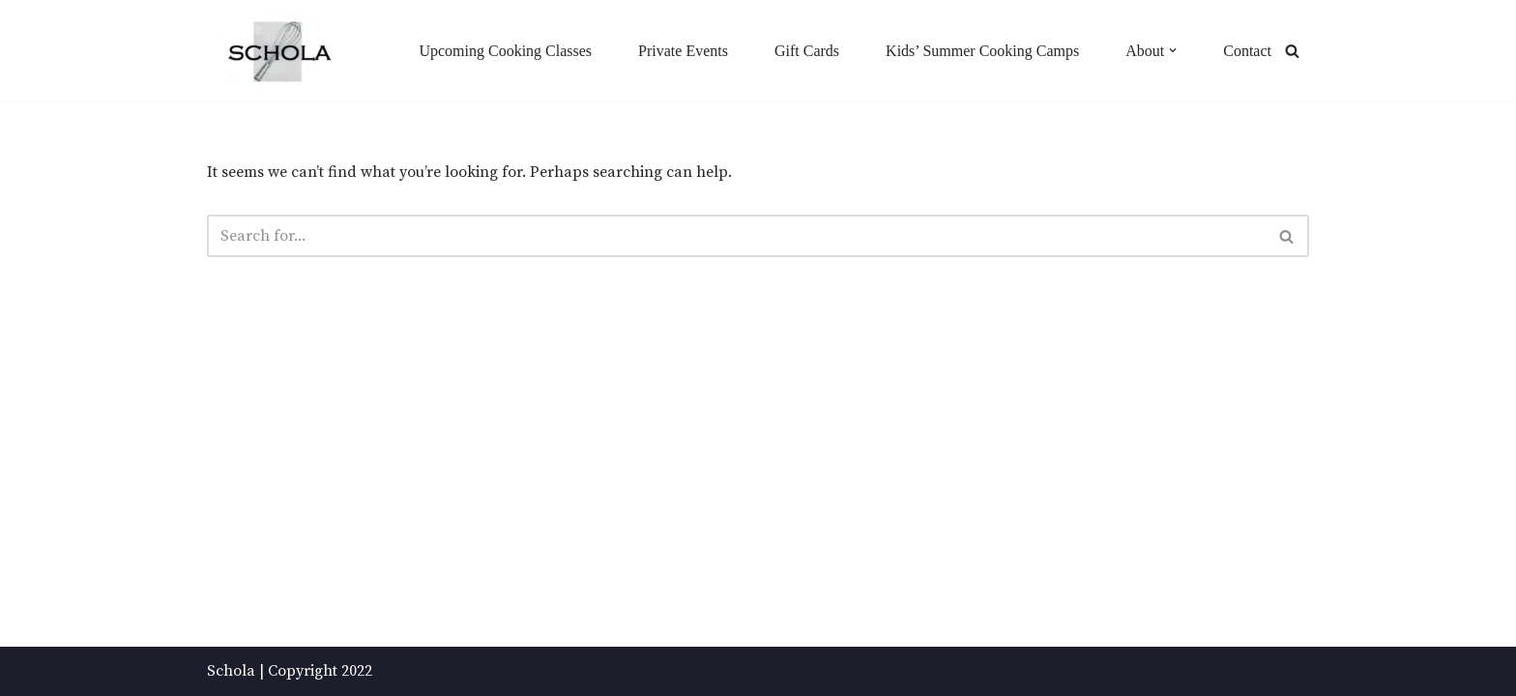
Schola (231, 671)
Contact (1247, 51)
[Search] (1292, 51)
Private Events (683, 51)
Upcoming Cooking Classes (505, 51)
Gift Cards (806, 51)
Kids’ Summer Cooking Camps (982, 51)
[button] (1173, 50)
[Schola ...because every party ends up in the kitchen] (279, 52)
